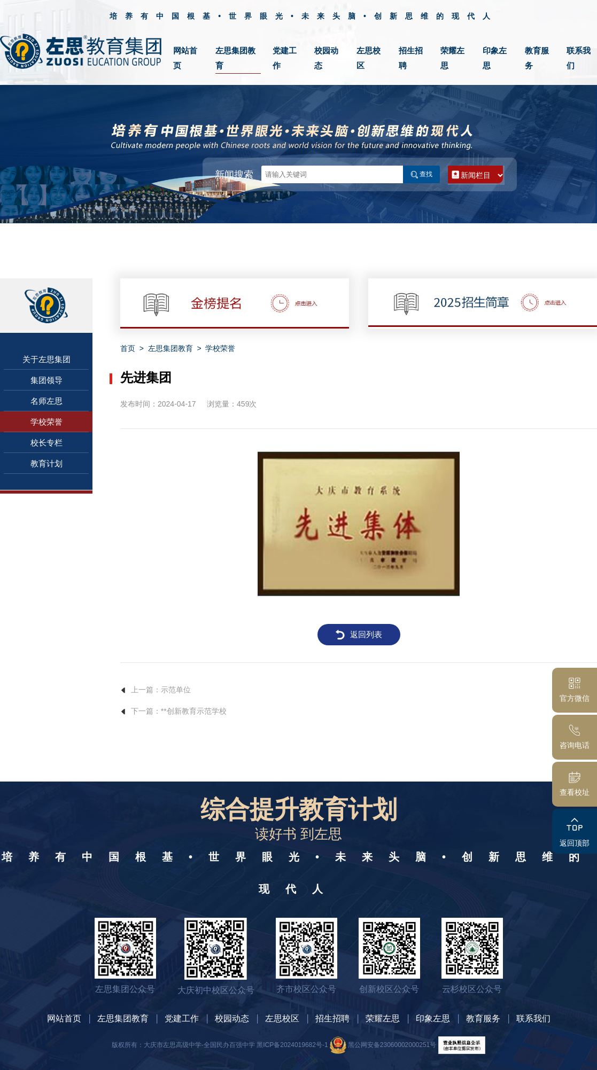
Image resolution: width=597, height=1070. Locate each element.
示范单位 (176, 689)
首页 (127, 348)
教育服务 (483, 1018)
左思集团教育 (170, 348)
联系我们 (533, 1018)
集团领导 (46, 380)
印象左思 (433, 1018)
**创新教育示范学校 (194, 711)
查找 (421, 174)
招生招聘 (332, 1018)
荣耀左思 (383, 1018)
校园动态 (232, 1018)
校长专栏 (46, 442)
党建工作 (182, 1018)
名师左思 (46, 400)
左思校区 (282, 1018)
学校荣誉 (46, 421)
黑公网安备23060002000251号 (383, 1045)
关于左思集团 (46, 359)
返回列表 (358, 634)
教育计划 (46, 463)
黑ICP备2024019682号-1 (292, 1045)
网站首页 (64, 1018)
